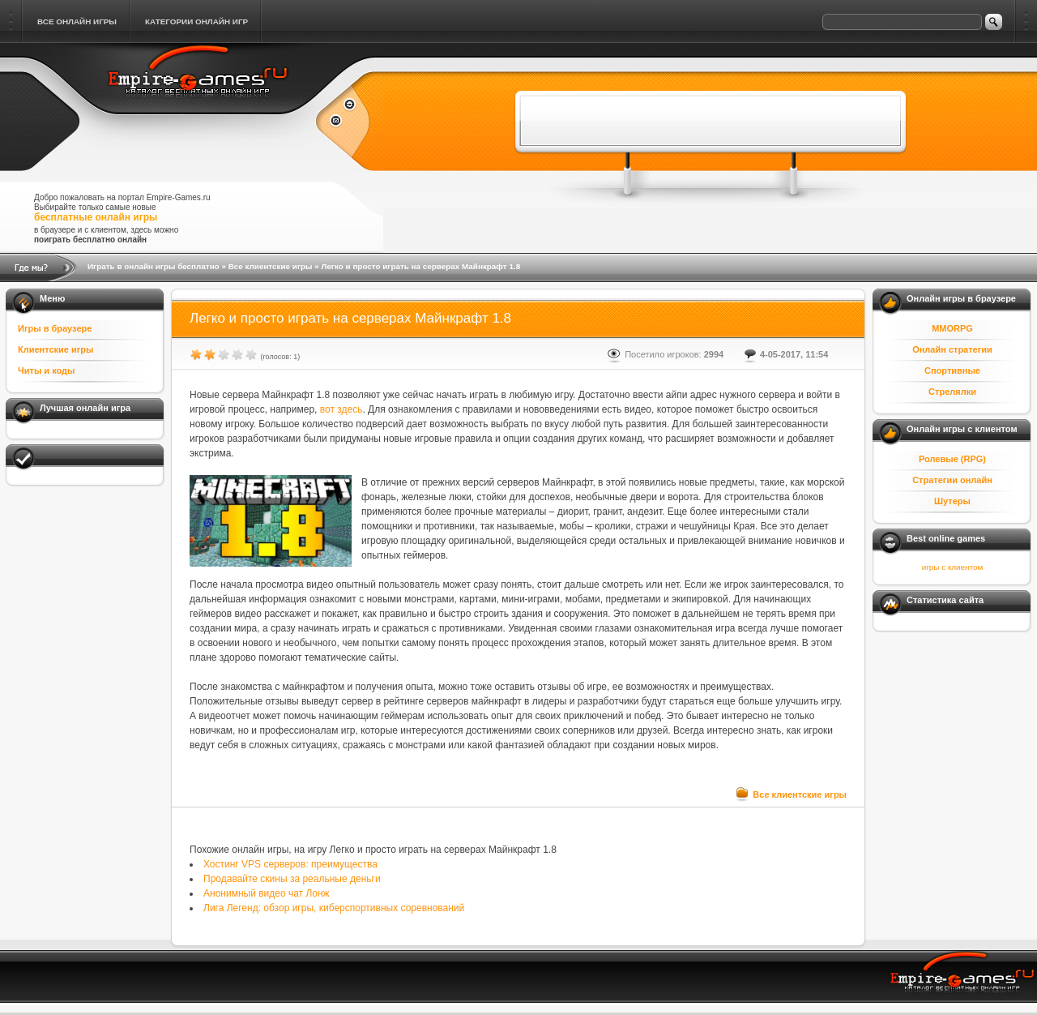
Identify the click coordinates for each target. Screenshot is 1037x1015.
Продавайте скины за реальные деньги (292, 878)
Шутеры (952, 501)
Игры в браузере (55, 328)
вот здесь (341, 409)
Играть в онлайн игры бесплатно (153, 266)
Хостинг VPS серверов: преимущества (290, 864)
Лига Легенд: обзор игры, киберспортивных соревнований (333, 908)
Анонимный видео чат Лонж (266, 893)
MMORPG (952, 328)
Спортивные (952, 370)
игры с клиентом (952, 567)
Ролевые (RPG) (952, 459)
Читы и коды (46, 370)
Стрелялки (952, 391)
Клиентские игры (55, 349)
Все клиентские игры (270, 266)
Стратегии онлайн (952, 480)
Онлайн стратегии (952, 349)
